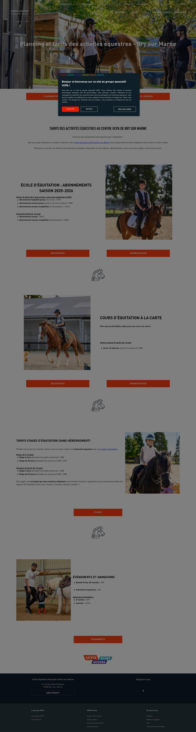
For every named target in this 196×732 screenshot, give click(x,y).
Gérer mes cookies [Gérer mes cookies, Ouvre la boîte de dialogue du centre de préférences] (124, 109)
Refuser (89, 109)
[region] (99, 94)
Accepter (70, 109)
